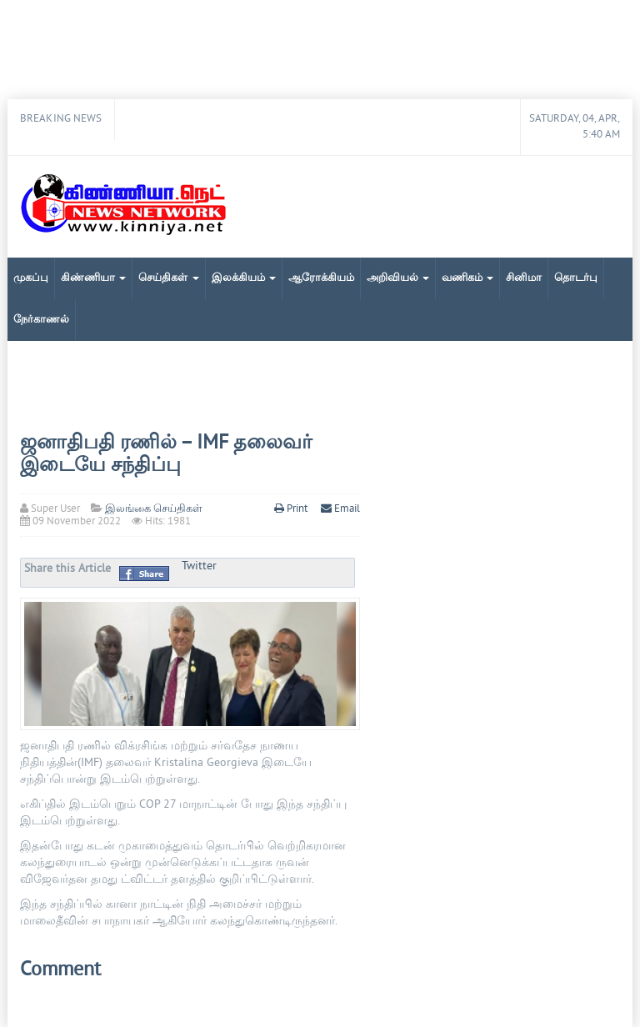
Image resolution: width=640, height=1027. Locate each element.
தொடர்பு (576, 278)
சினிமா (524, 278)
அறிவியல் (398, 278)
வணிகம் (467, 278)
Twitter (199, 566)
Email (340, 509)
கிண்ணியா (93, 278)
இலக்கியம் (244, 278)
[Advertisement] (320, 49)
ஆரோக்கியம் (321, 278)
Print (292, 509)
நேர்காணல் (41, 320)
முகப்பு (30, 278)
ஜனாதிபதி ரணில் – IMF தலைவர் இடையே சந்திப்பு (166, 454)
